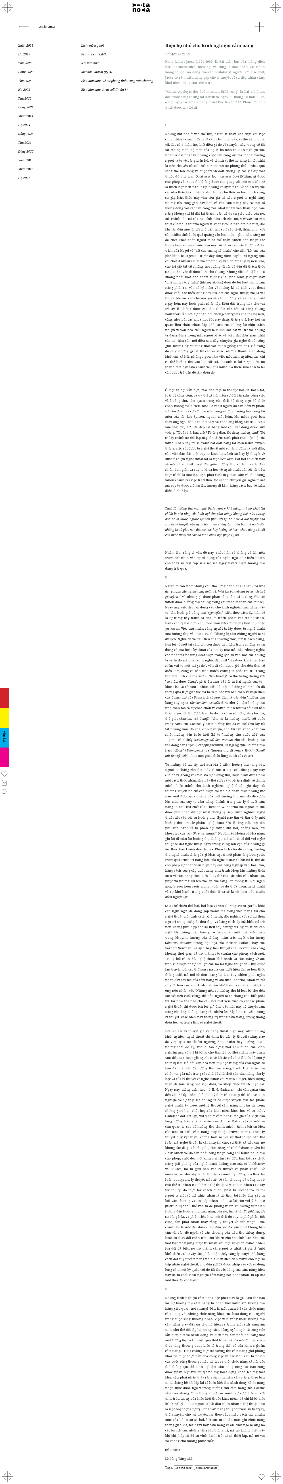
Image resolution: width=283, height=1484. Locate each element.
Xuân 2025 (25, 160)
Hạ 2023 (24, 54)
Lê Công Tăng (183, 1467)
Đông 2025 (26, 151)
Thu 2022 (25, 98)
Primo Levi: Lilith (94, 54)
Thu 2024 (25, 142)
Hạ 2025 (24, 89)
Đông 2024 (26, 134)
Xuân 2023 (25, 45)
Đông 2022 (26, 107)
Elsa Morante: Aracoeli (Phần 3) (104, 89)
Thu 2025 (25, 81)
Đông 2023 (26, 72)
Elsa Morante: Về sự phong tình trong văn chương (117, 81)
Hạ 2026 (24, 178)
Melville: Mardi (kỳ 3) (96, 72)
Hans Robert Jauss (206, 1467)
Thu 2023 (25, 63)
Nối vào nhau (90, 63)
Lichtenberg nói (92, 45)
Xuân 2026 (25, 169)
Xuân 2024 (25, 116)
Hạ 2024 (24, 125)
